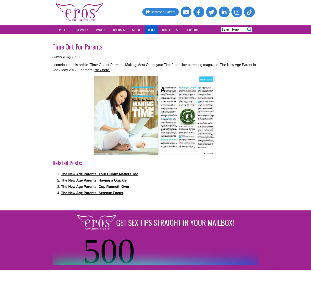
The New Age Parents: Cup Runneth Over (95, 186)
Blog (151, 29)
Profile (64, 29)
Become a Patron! (160, 12)
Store (136, 29)
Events (100, 29)
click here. (102, 70)
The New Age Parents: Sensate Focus (92, 193)
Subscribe (193, 29)
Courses (119, 29)
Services (82, 29)
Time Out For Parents (78, 46)
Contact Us (170, 29)
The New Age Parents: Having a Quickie (94, 180)
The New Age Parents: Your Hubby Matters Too (99, 174)
